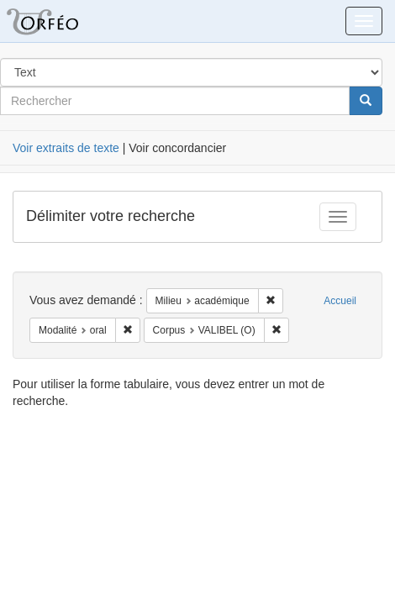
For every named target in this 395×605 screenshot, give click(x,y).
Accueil (340, 301)
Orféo (63, 21)
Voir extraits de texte (66, 148)
